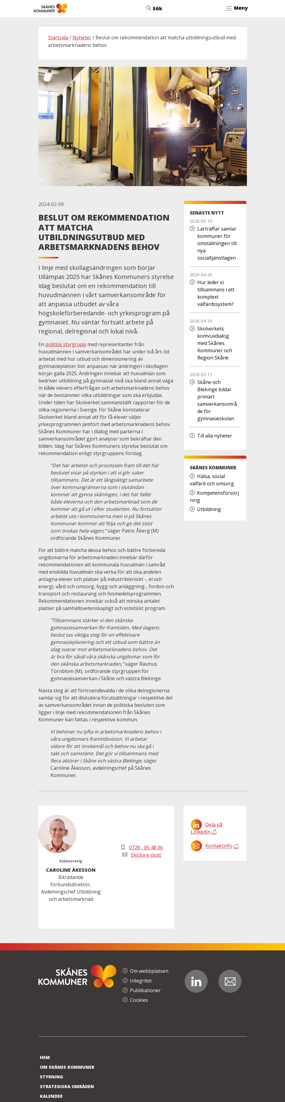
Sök (154, 8)
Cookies (139, 1000)
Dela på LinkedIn (206, 828)
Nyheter (82, 37)
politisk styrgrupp (65, 344)
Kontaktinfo (218, 846)
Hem (45, 1057)
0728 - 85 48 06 (146, 847)
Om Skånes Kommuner (67, 1067)
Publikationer (145, 990)
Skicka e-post (146, 854)
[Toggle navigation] (236, 8)
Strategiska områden (67, 1086)
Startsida (58, 37)
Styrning (51, 1077)
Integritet (141, 980)
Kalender (51, 1096)
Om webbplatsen (149, 971)
